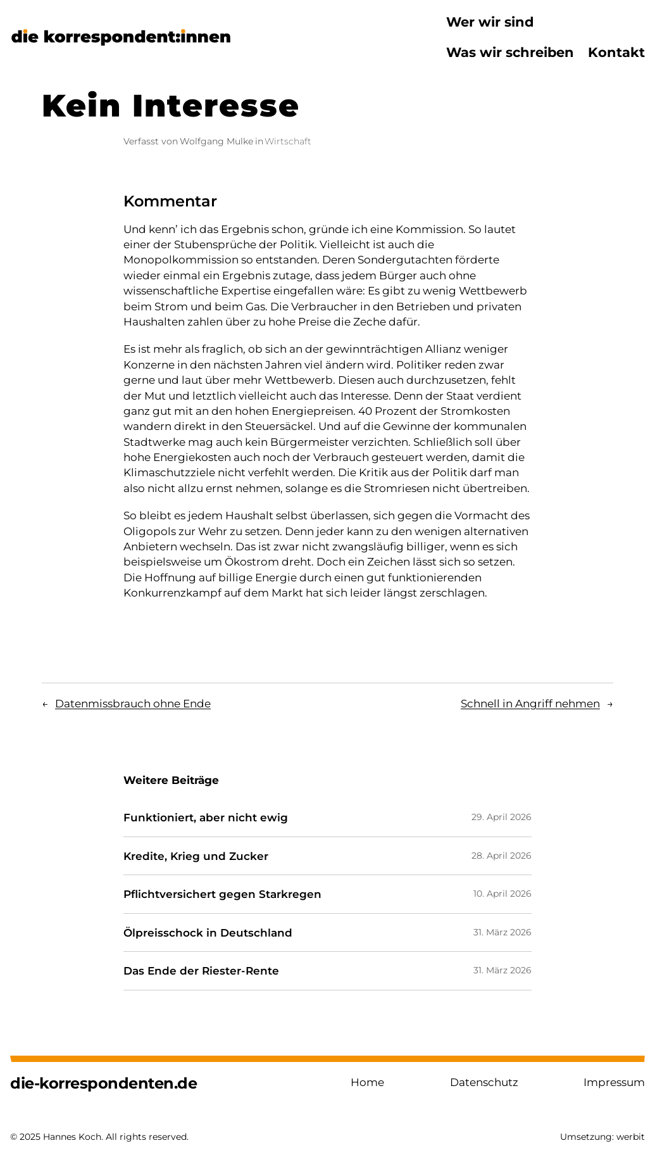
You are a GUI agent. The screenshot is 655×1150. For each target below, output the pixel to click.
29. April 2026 (501, 817)
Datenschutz (484, 1082)
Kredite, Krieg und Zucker (195, 856)
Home (367, 1082)
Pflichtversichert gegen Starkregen (222, 894)
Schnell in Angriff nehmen (530, 703)
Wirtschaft (288, 141)
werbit (630, 1136)
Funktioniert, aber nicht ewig (205, 817)
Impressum (614, 1082)
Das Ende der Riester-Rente (201, 970)
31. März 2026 (502, 932)
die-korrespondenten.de (103, 1083)
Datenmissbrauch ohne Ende (133, 703)
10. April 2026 (502, 893)
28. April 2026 (501, 855)
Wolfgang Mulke (216, 141)
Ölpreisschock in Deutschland (207, 932)
